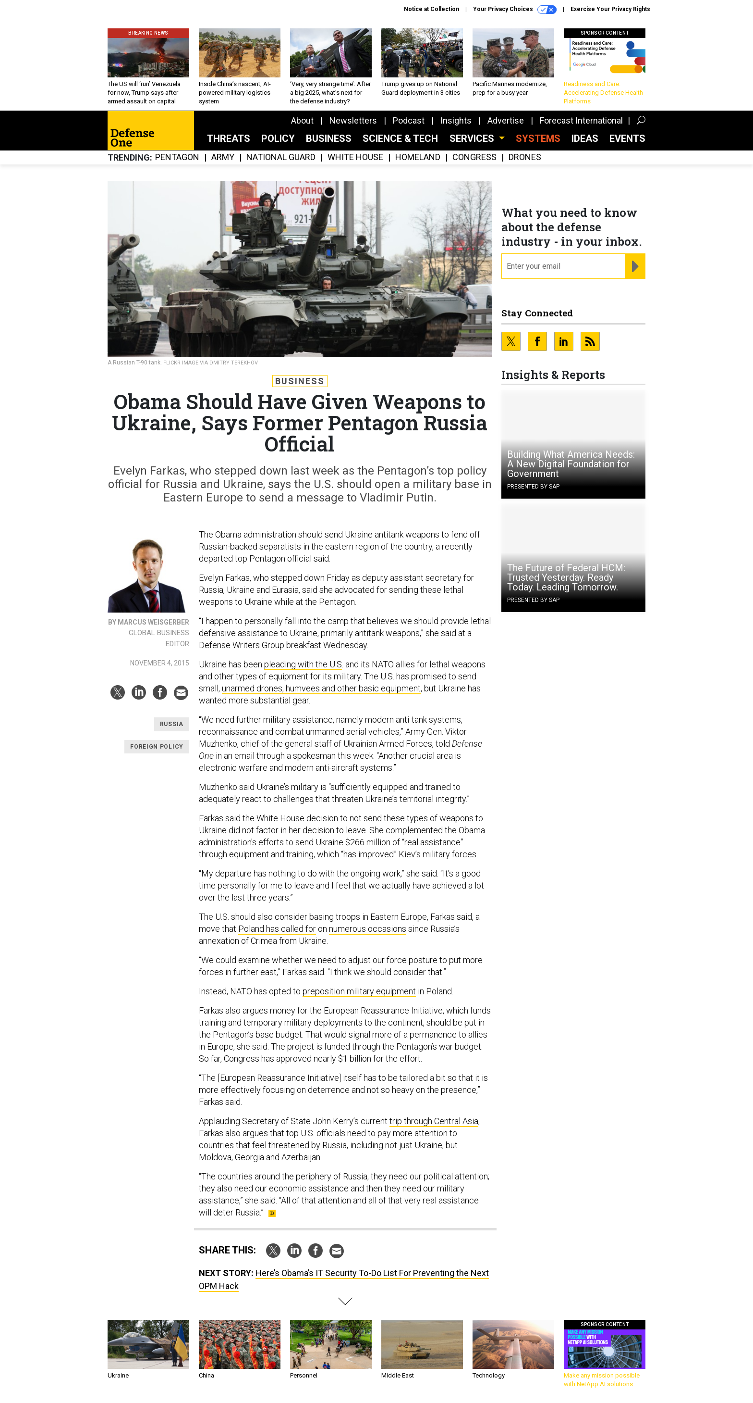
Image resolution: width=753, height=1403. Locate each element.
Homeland (417, 157)
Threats (228, 138)
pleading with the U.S (303, 664)
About (302, 120)
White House (355, 157)
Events (627, 138)
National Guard (281, 157)
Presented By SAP (533, 486)
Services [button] (473, 138)
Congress (474, 157)
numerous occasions (367, 929)
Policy (278, 138)
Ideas (584, 138)
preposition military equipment (359, 991)
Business (329, 138)
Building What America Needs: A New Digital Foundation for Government (571, 464)
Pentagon (177, 157)
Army (222, 157)
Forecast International (581, 120)
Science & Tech (400, 138)
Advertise (505, 120)
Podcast (409, 120)
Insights (456, 120)
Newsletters (353, 120)
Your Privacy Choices (515, 9)
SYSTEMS (538, 138)
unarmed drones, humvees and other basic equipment (321, 688)
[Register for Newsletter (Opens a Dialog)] (635, 266)
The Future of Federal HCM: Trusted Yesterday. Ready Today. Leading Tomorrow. (566, 577)
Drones (525, 157)
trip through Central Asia (433, 1121)
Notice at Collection (431, 9)
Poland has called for (277, 929)
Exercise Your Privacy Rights (610, 9)
